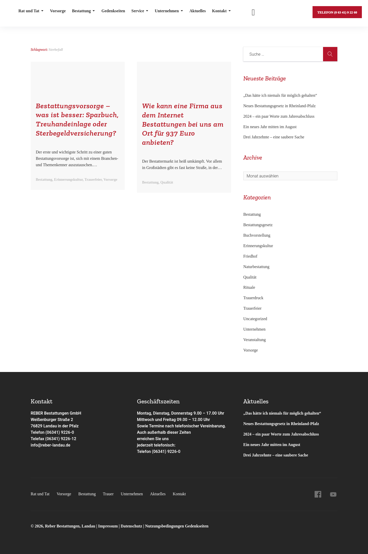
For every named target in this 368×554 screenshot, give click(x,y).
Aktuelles (197, 11)
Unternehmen (168, 11)
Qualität (250, 277)
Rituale (249, 287)
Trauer (108, 494)
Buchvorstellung (256, 235)
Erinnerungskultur (258, 246)
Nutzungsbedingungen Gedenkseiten (177, 526)
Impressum (108, 526)
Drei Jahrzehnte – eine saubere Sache (273, 137)
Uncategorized (255, 319)
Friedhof (250, 256)
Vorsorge (58, 11)
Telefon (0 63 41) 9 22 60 (337, 11)
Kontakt (220, 11)
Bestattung (83, 11)
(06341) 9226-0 (166, 451)
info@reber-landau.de (51, 445)
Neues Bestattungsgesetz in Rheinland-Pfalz (280, 106)
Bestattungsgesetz (258, 225)
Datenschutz (131, 526)
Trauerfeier (252, 308)
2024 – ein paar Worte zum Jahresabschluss (278, 116)
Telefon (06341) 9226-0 (52, 432)
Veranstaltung (254, 340)
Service (139, 11)
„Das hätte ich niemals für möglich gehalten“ (280, 95)
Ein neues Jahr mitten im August (269, 127)
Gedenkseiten (112, 11)
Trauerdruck (253, 298)
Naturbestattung (256, 266)
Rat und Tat (31, 11)
